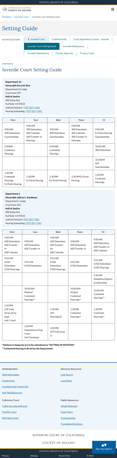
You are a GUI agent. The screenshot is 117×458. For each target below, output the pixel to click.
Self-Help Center (10, 418)
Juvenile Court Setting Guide (41, 46)
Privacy (5, 456)
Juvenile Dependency (38, 53)
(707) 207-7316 (32, 107)
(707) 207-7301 (31, 219)
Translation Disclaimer (72, 424)
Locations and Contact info (15, 386)
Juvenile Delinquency (73, 46)
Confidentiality (59, 39)
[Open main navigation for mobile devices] (112, 9)
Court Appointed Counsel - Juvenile (91, 39)
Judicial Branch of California (58, 2)
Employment (8, 380)
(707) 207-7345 (34, 111)
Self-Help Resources (12, 392)
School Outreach (69, 406)
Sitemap (34, 456)
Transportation (68, 418)
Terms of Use (64, 456)
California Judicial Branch (14, 406)
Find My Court (9, 412)
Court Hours (67, 412)
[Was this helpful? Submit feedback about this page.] (104, 447)
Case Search (67, 374)
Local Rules (66, 380)
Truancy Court (87, 53)
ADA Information (10, 374)
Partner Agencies (64, 53)
